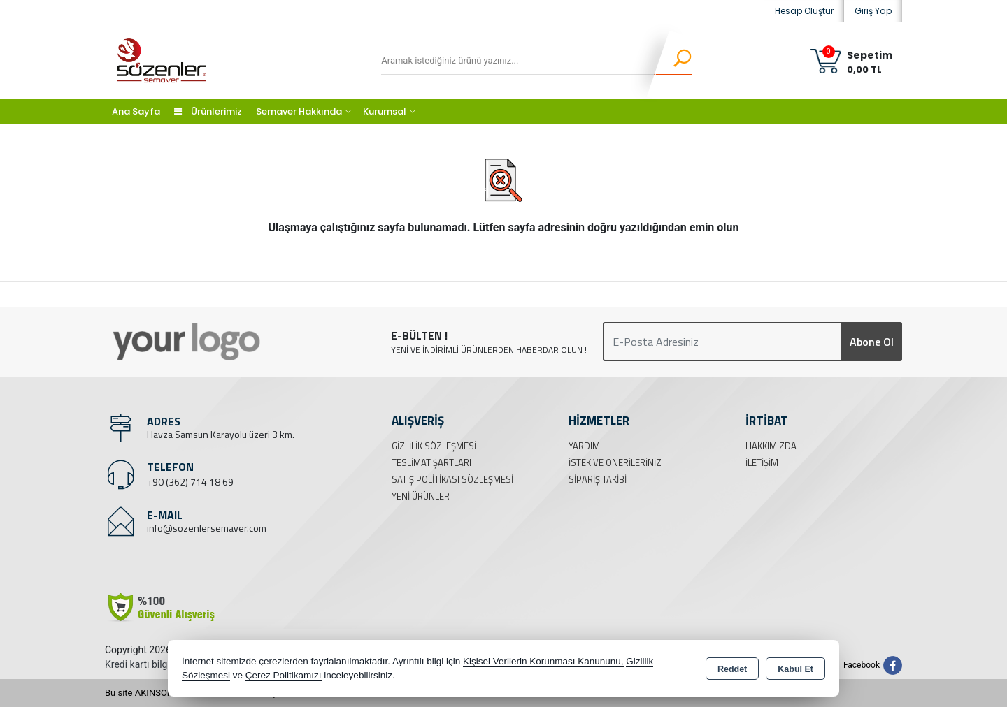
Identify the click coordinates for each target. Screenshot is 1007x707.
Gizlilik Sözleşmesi (434, 446)
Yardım (584, 446)
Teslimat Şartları (431, 462)
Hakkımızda (771, 446)
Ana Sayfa (136, 111)
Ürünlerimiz (208, 111)
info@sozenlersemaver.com (206, 527)
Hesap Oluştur (804, 11)
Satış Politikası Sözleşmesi (452, 479)
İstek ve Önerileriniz (615, 462)
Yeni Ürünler (421, 496)
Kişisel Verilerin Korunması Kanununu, (543, 661)
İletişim (761, 462)
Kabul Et (795, 669)
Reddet (732, 669)
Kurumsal (384, 111)
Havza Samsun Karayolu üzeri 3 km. (220, 434)
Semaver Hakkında (299, 111)
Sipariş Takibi (598, 479)
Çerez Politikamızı (283, 675)
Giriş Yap (873, 11)
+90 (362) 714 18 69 (190, 481)
